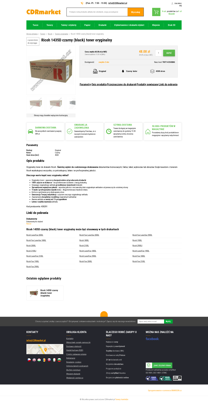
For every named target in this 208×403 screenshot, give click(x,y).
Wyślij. (168, 321)
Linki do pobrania (168, 84)
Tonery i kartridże (121, 399)
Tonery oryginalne (61, 34)
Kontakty (69, 338)
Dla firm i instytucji (73, 370)
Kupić (169, 53)
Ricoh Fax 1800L (139, 256)
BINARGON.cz (177, 390)
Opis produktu (99, 84)
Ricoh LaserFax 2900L (87, 256)
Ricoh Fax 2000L (85, 261)
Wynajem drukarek (73, 374)
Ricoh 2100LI (31, 251)
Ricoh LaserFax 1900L (141, 251)
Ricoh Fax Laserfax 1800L (36, 240)
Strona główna (32, 34)
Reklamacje (70, 358)
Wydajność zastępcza (74, 378)
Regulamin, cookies (73, 362)
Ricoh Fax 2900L (32, 266)
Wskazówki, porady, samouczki (78, 342)
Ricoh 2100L (84, 245)
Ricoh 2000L (31, 245)
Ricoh (50, 34)
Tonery (42, 34)
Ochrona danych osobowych (77, 366)
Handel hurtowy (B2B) (74, 350)
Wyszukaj (135, 12)
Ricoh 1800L (84, 240)
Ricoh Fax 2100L (139, 261)
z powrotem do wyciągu (33, 41)
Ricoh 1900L (137, 240)
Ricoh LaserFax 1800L (87, 251)
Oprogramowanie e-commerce (159, 390)
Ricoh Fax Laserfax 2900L (142, 235)
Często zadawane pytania (76, 354)
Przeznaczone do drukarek (121, 84)
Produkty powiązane (147, 84)
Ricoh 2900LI (137, 245)
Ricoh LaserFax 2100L (34, 256)
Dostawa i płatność (73, 346)
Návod (28, 224)
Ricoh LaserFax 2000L (34, 235)
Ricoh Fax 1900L (32, 261)
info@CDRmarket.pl (117, 3)
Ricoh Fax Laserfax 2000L (89, 235)
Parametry (85, 84)
